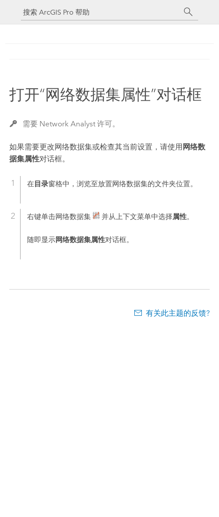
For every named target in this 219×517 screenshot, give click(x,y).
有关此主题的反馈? (178, 313)
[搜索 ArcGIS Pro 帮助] (100, 12)
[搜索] (188, 12)
